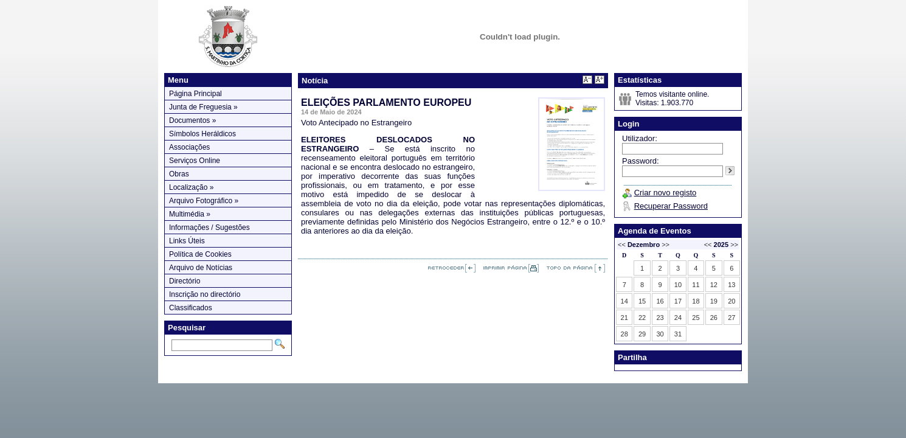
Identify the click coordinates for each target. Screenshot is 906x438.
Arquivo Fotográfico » (203, 200)
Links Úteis (187, 241)
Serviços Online (194, 160)
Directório (184, 281)
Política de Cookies (200, 254)
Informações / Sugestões (209, 227)
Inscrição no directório (204, 294)
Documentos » (192, 120)
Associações (189, 147)
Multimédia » (189, 214)
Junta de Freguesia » (203, 107)
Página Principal (195, 93)
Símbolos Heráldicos (202, 134)
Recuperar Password (671, 205)
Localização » (191, 187)
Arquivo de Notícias (200, 267)
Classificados (190, 308)
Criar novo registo (665, 192)
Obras (179, 174)
